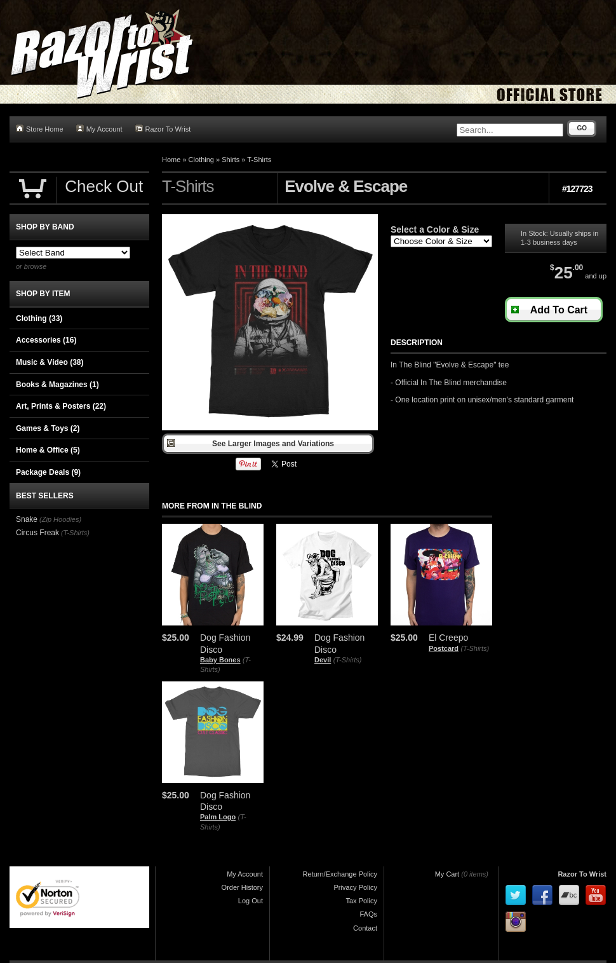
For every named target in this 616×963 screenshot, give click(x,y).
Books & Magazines (57, 384)
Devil (322, 660)
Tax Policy (361, 901)
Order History (242, 887)
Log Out (250, 901)
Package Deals (48, 472)
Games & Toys (47, 428)
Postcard (444, 648)
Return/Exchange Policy (340, 874)
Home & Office (48, 450)
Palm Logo (218, 817)
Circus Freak (37, 532)
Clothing (201, 159)
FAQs (368, 914)
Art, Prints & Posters (61, 406)
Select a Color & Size (435, 229)
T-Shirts (259, 159)
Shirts (230, 159)
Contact (365, 928)
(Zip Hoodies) (60, 519)
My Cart (447, 874)
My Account (99, 129)
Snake (26, 519)
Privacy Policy (355, 887)
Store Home (40, 129)
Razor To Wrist (163, 129)
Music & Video (49, 362)
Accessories (46, 340)
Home (171, 159)
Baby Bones (220, 660)
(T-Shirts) (347, 660)
